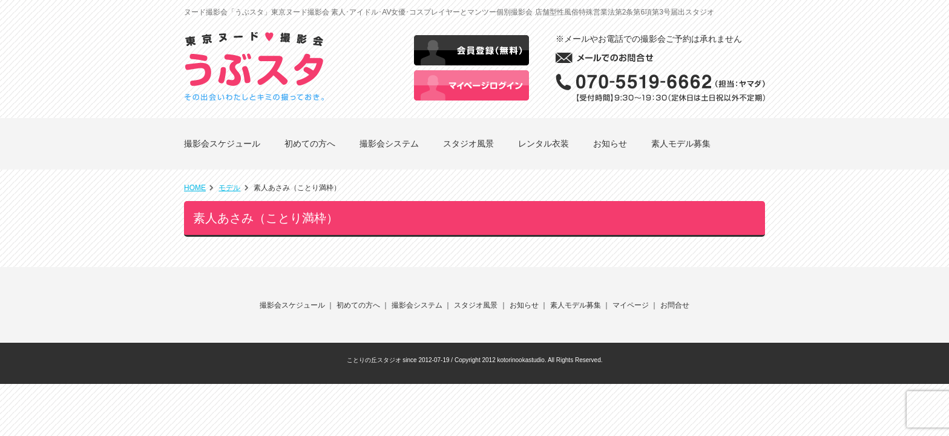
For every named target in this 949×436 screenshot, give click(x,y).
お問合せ (674, 305)
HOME (195, 187)
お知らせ (610, 143)
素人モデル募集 (681, 143)
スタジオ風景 (468, 143)
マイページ (630, 305)
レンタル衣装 (543, 143)
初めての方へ (309, 143)
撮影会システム (389, 143)
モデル (229, 187)
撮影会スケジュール (222, 143)
